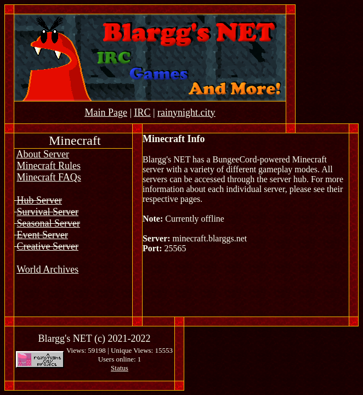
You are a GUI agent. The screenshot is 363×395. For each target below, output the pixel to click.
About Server (42, 154)
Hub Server (39, 200)
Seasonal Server (48, 223)
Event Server (42, 234)
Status (119, 368)
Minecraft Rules (49, 165)
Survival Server (47, 211)
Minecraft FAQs (49, 177)
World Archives (47, 269)
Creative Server (47, 246)
